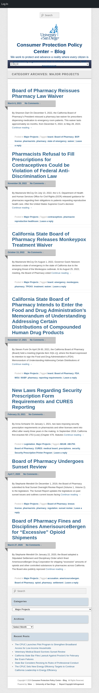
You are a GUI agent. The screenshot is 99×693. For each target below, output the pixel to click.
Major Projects (31, 137)
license (18, 141)
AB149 (63, 444)
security (76, 448)
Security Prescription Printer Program (33, 453)
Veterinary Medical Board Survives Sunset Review (40, 651)
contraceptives (54, 217)
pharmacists (29, 141)
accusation (52, 578)
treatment (39, 286)
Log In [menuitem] (4, 4)
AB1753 (71, 444)
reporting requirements (50, 378)
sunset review (66, 508)
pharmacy (41, 141)
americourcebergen (69, 578)
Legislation (29, 444)
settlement (58, 582)
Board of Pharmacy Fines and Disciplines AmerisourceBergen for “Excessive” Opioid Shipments (49, 529)
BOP (77, 137)
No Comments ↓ (33, 103)
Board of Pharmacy (64, 137)
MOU (17, 378)
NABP (24, 378)
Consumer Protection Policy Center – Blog (49, 680)
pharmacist (69, 217)
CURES (38, 448)
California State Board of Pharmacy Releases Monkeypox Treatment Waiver (49, 239)
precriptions (65, 448)
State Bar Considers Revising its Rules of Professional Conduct (46, 663)
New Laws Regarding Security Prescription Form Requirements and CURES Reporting (47, 399)
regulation (52, 508)
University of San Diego (45, 684)
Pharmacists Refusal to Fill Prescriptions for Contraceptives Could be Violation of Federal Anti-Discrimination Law (43, 165)
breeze (71, 504)
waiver (71, 141)
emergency (59, 282)
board (50, 137)
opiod (38, 582)
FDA (77, 373)
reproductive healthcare (26, 221)
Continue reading (22, 127)
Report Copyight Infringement (71, 684)
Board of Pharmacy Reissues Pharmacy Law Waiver (46, 93)
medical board (50, 448)
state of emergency (56, 141)
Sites (30, 684)
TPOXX (29, 286)
